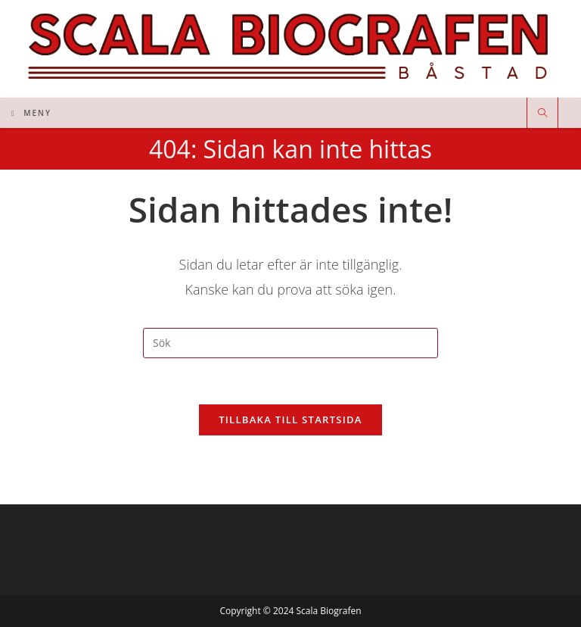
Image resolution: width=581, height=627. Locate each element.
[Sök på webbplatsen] (542, 113)
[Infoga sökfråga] (290, 343)
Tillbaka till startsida (290, 419)
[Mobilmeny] (31, 113)
